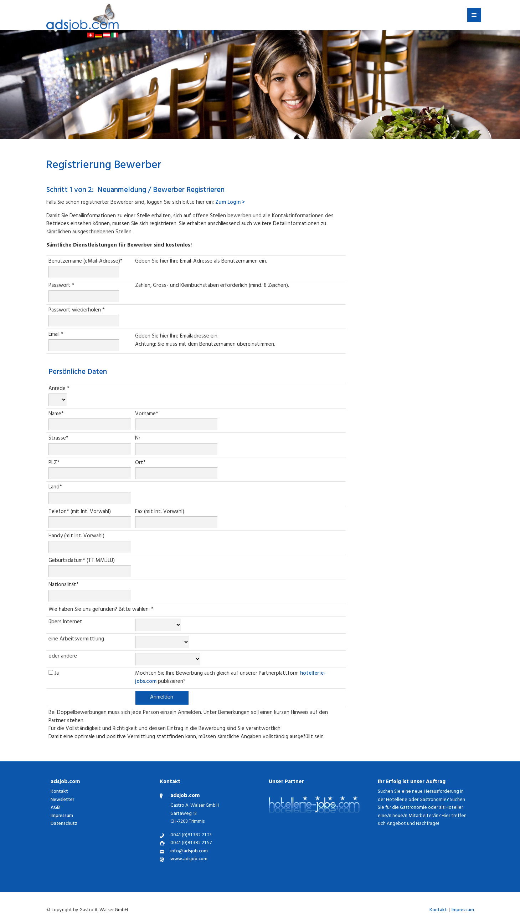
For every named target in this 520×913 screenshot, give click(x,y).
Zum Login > (230, 203)
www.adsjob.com (188, 860)
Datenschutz (64, 824)
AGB (55, 807)
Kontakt (59, 791)
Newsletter (62, 800)
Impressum (62, 816)
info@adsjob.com (189, 852)
